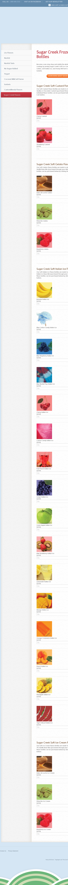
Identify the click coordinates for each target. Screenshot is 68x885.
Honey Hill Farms (17, 17)
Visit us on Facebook (32, 1)
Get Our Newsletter (54, 1)
